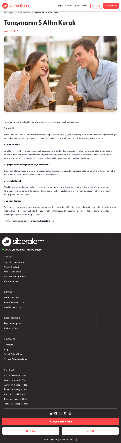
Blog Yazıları (24, 12)
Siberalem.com (47, 220)
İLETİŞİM (8, 292)
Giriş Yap (31, 430)
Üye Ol (90, 430)
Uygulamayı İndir (60, 421)
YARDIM (8, 256)
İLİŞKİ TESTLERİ (12, 318)
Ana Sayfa (8, 12)
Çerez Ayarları (11, 281)
